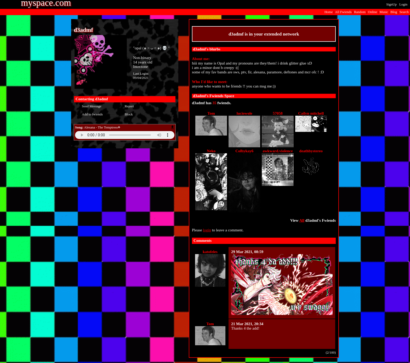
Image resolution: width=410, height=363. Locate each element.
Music (384, 12)
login (207, 230)
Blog (393, 12)
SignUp (391, 4)
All (343, 12)
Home (328, 12)
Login (403, 4)
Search (404, 12)
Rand (360, 12)
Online (372, 12)
